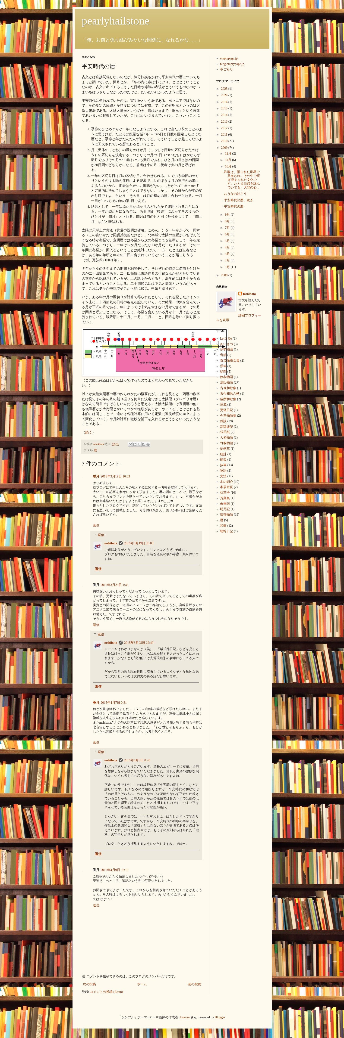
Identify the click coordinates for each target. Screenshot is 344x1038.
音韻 (223, 355)
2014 (224, 115)
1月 (228, 267)
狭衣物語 (226, 377)
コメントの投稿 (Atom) (106, 992)
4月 (228, 247)
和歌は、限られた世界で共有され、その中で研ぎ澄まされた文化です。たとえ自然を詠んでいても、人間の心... (242, 179)
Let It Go (226, 338)
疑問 (223, 371)
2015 (224, 108)
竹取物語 (226, 443)
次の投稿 (89, 984)
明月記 (225, 509)
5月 (228, 241)
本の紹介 (226, 481)
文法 (223, 476)
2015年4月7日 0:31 (114, 702)
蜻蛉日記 (226, 531)
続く (88, 432)
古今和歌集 (228, 388)
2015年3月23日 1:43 (114, 585)
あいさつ (226, 344)
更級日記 (226, 410)
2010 (224, 141)
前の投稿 (194, 984)
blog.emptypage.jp (232, 64)
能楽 (223, 459)
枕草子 (225, 492)
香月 (96, 476)
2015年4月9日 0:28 (137, 760)
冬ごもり (226, 69)
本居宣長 (226, 487)
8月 (228, 221)
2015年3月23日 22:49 (138, 642)
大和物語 (226, 437)
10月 (228, 166)
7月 (228, 227)
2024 (224, 95)
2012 (224, 128)
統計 (223, 454)
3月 (228, 254)
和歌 (223, 525)
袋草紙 (225, 432)
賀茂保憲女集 (230, 360)
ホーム (142, 984)
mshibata (110, 543)
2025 (224, 88)
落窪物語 (226, 514)
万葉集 (225, 498)
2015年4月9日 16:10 (114, 870)
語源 (223, 404)
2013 (224, 121)
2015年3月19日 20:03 (138, 543)
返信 (96, 525)
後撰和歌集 (228, 399)
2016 (224, 102)
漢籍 (223, 366)
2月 (228, 260)
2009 (224, 147)
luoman (185, 1017)
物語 (223, 470)
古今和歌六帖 (230, 393)
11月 (228, 160)
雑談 (223, 421)
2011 (224, 134)
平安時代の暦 (233, 206)
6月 (228, 234)
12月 (228, 153)
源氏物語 (226, 382)
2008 (224, 275)
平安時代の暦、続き (238, 200)
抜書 (223, 465)
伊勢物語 (226, 349)
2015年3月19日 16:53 (115, 476)
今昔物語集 (228, 415)
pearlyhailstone (116, 21)
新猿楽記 (226, 426)
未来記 (225, 503)
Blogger (220, 1017)
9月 (228, 214)
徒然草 (225, 448)
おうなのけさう (235, 193)
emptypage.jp (229, 58)
